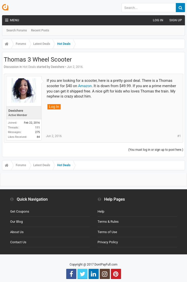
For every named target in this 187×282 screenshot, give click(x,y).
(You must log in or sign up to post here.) (155, 150)
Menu (12, 20)
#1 (179, 136)
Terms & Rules (108, 221)
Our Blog (16, 221)
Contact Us (18, 242)
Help (101, 211)
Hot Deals (29, 67)
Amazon (85, 86)
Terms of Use (107, 232)
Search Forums (16, 30)
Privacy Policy (108, 242)
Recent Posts (40, 30)
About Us (17, 232)
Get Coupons (19, 211)
